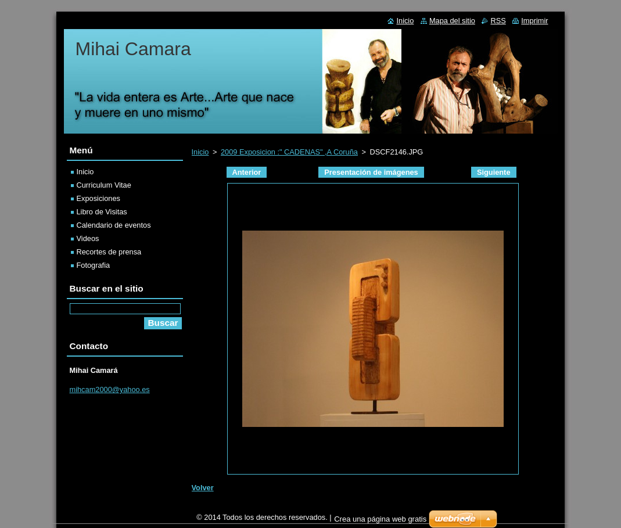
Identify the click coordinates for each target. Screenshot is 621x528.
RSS (497, 20)
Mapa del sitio (452, 20)
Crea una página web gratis (380, 522)
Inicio (200, 152)
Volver (203, 487)
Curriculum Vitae (104, 185)
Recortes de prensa (109, 251)
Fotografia (93, 265)
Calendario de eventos (114, 225)
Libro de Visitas (102, 211)
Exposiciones (98, 198)
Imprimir (534, 20)
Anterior (246, 172)
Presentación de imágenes (371, 172)
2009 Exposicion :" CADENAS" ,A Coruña (289, 152)
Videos (88, 238)
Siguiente (494, 172)
